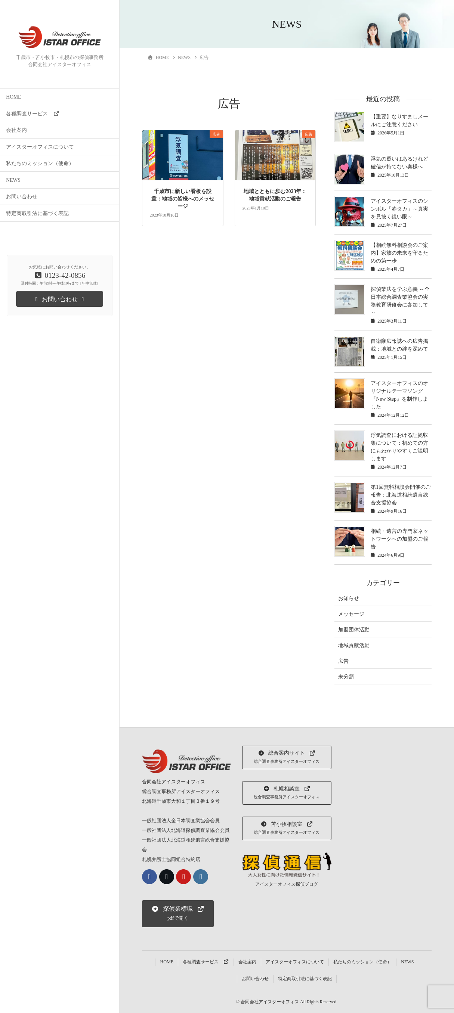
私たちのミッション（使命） (40, 163)
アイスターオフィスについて (40, 147)
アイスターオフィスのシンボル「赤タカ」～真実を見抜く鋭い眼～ (399, 209)
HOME (13, 97)
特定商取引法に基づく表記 (37, 213)
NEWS (13, 180)
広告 (343, 661)
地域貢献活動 (354, 645)
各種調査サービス (32, 113)
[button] (178, 913)
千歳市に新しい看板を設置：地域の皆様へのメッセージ (182, 199)
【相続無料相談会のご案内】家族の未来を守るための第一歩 (399, 253)
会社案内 (16, 130)
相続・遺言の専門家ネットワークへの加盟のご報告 (399, 539)
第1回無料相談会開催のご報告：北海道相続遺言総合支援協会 (401, 495)
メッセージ (351, 614)
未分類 (346, 677)
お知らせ (348, 598)
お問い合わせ (21, 196)
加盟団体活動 (354, 630)
